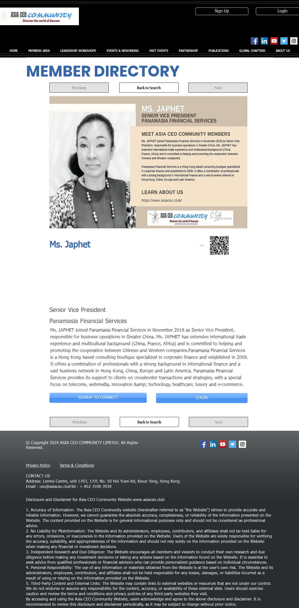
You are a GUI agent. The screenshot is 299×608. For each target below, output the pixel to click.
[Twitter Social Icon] (284, 41)
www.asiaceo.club (149, 500)
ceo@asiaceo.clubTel (58, 487)
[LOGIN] (202, 398)
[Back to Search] (148, 88)
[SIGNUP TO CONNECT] (98, 398)
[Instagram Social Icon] (293, 41)
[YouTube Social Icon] (274, 41)
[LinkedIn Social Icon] (264, 41)
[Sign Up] (221, 11)
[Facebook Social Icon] (254, 41)
